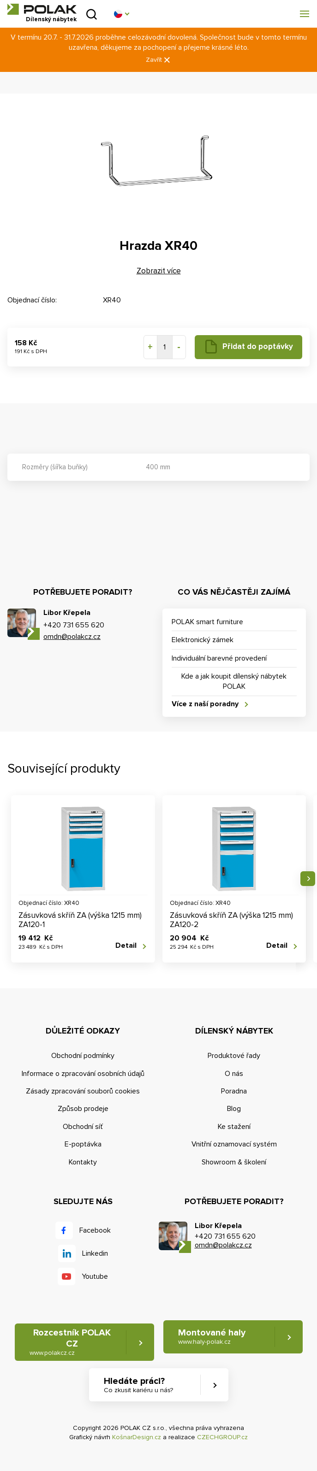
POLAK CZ (42, 9)
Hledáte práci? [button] (138, 1385)
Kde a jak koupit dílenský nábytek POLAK (234, 681)
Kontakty (83, 1162)
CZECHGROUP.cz (222, 1437)
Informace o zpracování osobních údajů (83, 1073)
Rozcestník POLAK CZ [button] (70, 1342)
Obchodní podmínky (82, 1055)
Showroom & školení (234, 1162)
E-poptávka (83, 1144)
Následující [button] (307, 878)
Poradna (234, 1091)
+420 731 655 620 (73, 625)
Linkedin (95, 1253)
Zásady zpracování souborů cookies (83, 1091)
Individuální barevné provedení (219, 658)
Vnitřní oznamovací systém (234, 1144)
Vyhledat (92, 14)
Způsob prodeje (83, 1108)
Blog (234, 1108)
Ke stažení (234, 1126)
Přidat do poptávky (257, 346)
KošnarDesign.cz (136, 1437)
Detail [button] (126, 945)
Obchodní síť (83, 1126)
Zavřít (159, 60)
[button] (121, 14)
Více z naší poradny (205, 704)
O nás (234, 1073)
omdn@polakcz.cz (72, 636)
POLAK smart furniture (207, 621)
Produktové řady (234, 1055)
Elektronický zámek (202, 639)
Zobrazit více (159, 271)
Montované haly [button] (211, 1336)
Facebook (95, 1230)
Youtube (95, 1276)
